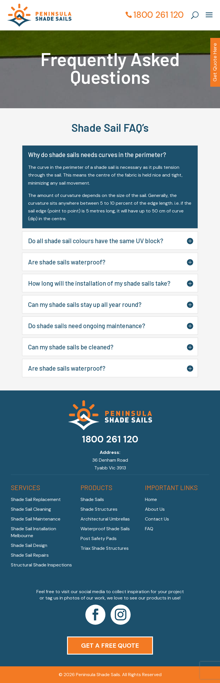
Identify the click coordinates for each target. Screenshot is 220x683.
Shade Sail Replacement (36, 499)
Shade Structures (98, 509)
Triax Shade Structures (104, 548)
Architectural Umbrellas (105, 519)
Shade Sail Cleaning (31, 509)
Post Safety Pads (98, 538)
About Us (155, 509)
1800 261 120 (158, 14)
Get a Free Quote (110, 645)
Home (151, 499)
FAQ (149, 529)
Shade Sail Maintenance (35, 519)
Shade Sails (92, 499)
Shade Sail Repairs (30, 555)
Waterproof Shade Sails (105, 529)
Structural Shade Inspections (41, 565)
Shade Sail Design (29, 545)
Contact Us (157, 519)
